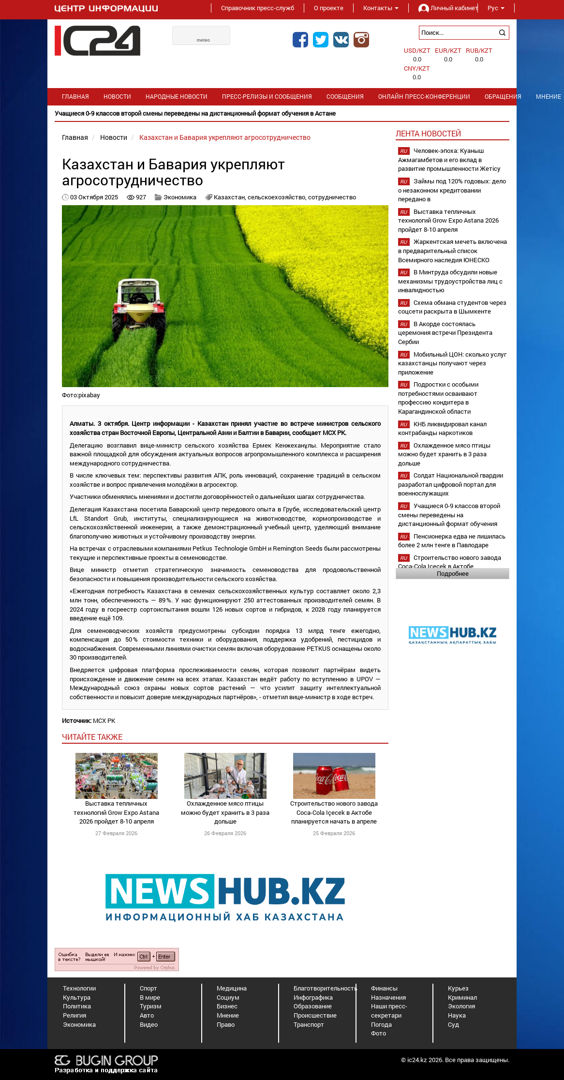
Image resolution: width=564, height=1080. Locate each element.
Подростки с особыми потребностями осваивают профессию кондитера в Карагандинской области (438, 398)
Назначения (388, 997)
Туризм (151, 1006)
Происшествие (315, 1015)
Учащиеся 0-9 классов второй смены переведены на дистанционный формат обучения (449, 514)
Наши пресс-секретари (389, 1011)
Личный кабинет (443, 7)
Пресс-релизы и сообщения (267, 96)
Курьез (458, 988)
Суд (453, 1024)
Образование (313, 1006)
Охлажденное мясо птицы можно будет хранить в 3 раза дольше (225, 812)
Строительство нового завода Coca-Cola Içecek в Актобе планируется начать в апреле (334, 812)
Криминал (462, 997)
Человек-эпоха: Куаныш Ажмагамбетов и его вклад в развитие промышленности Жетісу (449, 159)
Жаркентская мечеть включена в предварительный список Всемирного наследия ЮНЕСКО (452, 250)
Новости (117, 96)
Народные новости (177, 96)
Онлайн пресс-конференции (424, 96)
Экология (461, 1006)
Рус (496, 7)
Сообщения (345, 96)
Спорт (148, 988)
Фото (378, 1033)
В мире (150, 997)
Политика (77, 1006)
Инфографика (313, 997)
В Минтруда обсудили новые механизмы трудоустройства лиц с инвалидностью (450, 281)
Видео (149, 1024)
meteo (203, 40)
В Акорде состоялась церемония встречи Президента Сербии (445, 332)
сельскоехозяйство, (278, 197)
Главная (75, 96)
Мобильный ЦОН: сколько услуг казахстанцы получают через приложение (452, 363)
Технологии (79, 988)
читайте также (92, 737)
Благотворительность (325, 988)
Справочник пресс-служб (257, 7)
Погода (381, 1024)
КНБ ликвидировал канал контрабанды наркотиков (442, 428)
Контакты (381, 7)
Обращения (503, 96)
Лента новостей (428, 133)
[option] (282, 113)
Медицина (232, 988)
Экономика (179, 197)
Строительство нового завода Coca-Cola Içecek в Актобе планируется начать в (449, 566)
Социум (228, 997)
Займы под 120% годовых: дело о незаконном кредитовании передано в (452, 190)
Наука (457, 1015)
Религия (74, 1015)
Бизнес (227, 1006)
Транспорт (309, 1024)
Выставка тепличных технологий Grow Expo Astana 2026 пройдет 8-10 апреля (116, 812)
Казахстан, (231, 197)
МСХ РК (104, 720)
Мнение (228, 1015)
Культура (76, 997)
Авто (147, 1015)
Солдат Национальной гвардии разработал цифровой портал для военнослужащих (450, 484)
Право (226, 1024)
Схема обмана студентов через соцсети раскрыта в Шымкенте (452, 307)
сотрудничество (332, 197)
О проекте (328, 7)
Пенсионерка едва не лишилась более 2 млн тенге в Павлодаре (451, 541)
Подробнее (453, 573)
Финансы (384, 988)
